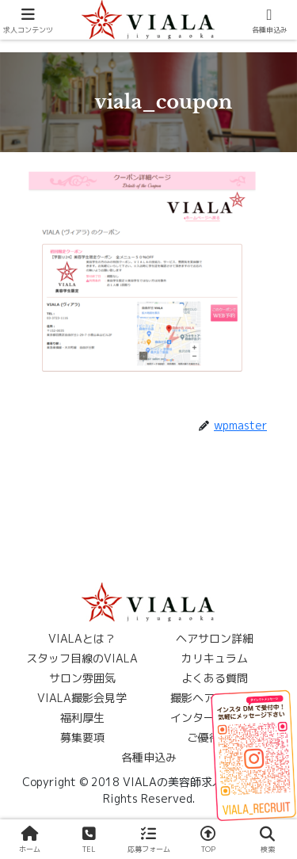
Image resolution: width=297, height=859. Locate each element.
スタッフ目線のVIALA (82, 658)
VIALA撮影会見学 (82, 697)
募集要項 (82, 737)
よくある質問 (214, 677)
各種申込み (149, 757)
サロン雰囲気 (82, 677)
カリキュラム (214, 658)
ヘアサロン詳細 (214, 638)
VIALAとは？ (82, 638)
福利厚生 (82, 717)
